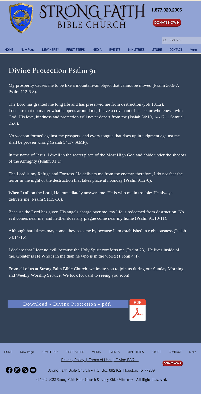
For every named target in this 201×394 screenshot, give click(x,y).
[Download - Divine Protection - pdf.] (68, 304)
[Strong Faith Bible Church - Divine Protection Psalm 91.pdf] (137, 310)
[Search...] (181, 40)
